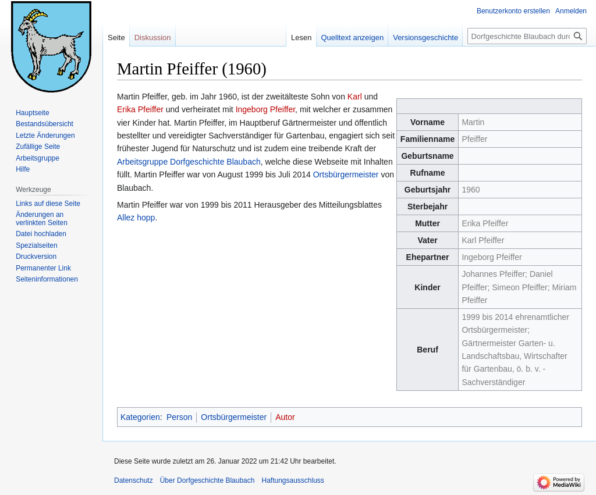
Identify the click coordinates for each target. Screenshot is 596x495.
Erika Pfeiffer (140, 109)
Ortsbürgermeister (346, 174)
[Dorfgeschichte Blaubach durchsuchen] (527, 36)
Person (179, 417)
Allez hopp (136, 217)
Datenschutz (133, 480)
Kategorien (140, 417)
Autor (285, 417)
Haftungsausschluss (292, 480)
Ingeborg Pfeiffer (265, 109)
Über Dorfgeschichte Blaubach (207, 480)
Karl (354, 96)
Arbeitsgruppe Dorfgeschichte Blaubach (189, 161)
